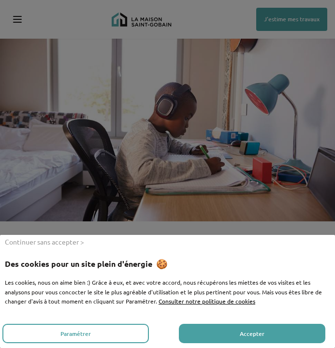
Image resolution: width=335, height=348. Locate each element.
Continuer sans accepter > (44, 241)
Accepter (252, 334)
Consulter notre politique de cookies (207, 301)
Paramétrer (75, 334)
